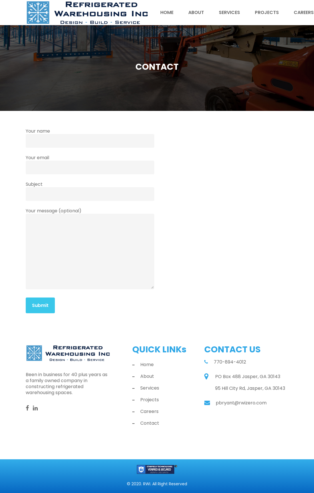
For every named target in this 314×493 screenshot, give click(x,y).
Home (166, 13)
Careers (149, 411)
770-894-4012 (230, 362)
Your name (90, 138)
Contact (149, 423)
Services (229, 13)
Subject (90, 191)
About (196, 13)
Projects (267, 13)
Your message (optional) (90, 249)
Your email (90, 164)
